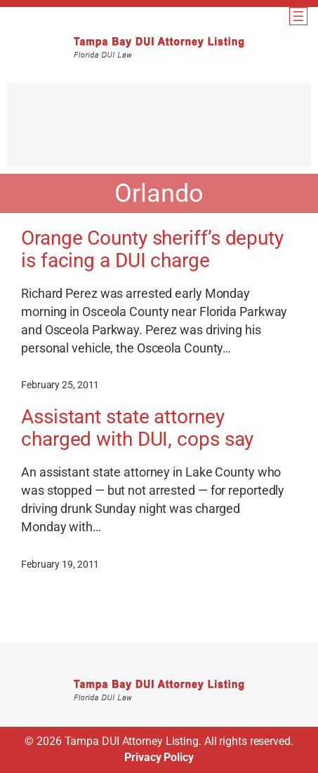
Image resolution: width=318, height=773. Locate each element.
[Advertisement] (159, 132)
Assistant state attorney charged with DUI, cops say (137, 428)
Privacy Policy (159, 757)
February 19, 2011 (60, 564)
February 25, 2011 (60, 384)
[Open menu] (298, 16)
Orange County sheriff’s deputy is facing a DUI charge (152, 249)
